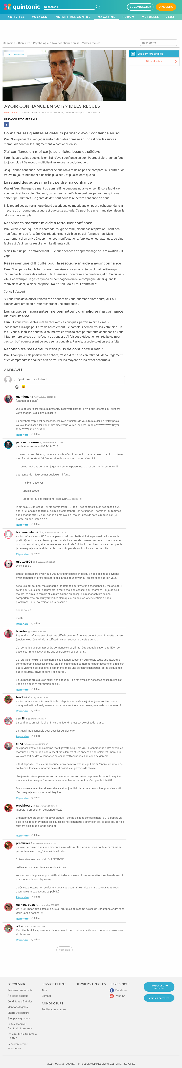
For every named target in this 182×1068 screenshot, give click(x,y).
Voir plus (64, 949)
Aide (44, 990)
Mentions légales (18, 1007)
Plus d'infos (162, 61)
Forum (128, 16)
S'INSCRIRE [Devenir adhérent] (166, 6)
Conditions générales (20, 1001)
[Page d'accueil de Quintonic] (22, 7)
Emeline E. (11, 112)
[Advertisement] (91, 29)
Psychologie (41, 43)
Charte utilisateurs (18, 1012)
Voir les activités (159, 998)
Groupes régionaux (19, 1018)
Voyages (39, 16)
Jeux (170, 16)
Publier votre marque (54, 1009)
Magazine (106, 16)
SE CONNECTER (140, 6)
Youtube (117, 996)
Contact (46, 995)
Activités (16, 16)
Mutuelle (150, 16)
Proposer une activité (20, 990)
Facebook (118, 990)
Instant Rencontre (72, 16)
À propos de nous (18, 995)
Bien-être (24, 43)
